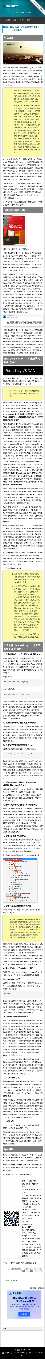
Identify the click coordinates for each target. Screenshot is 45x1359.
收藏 (36, 1271)
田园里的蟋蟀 (10, 6)
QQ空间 (12, 1263)
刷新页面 (33, 1288)
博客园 (7, 20)
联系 (21, 20)
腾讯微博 (25, 1263)
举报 (40, 1271)
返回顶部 (41, 1288)
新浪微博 (19, 1263)
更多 (34, 1263)
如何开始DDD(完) (26, 68)
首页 (14, 20)
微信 (30, 1263)
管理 (28, 20)
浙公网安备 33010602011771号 (14, 1353)
